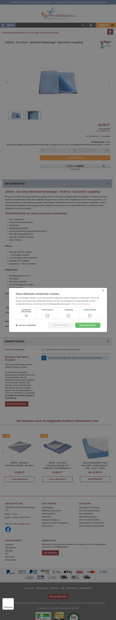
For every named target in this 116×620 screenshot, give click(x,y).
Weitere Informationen (81, 304)
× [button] (103, 290)
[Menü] (12, 599)
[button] (26, 325)
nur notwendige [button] (59, 325)
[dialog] (58, 310)
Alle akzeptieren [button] (87, 325)
